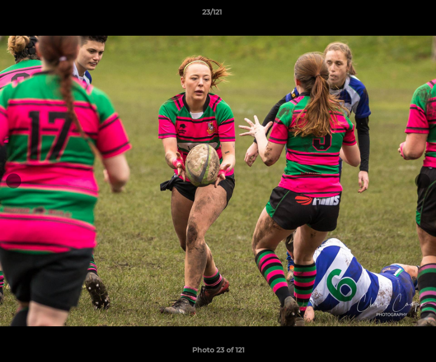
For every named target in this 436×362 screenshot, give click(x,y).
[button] (394, 14)
